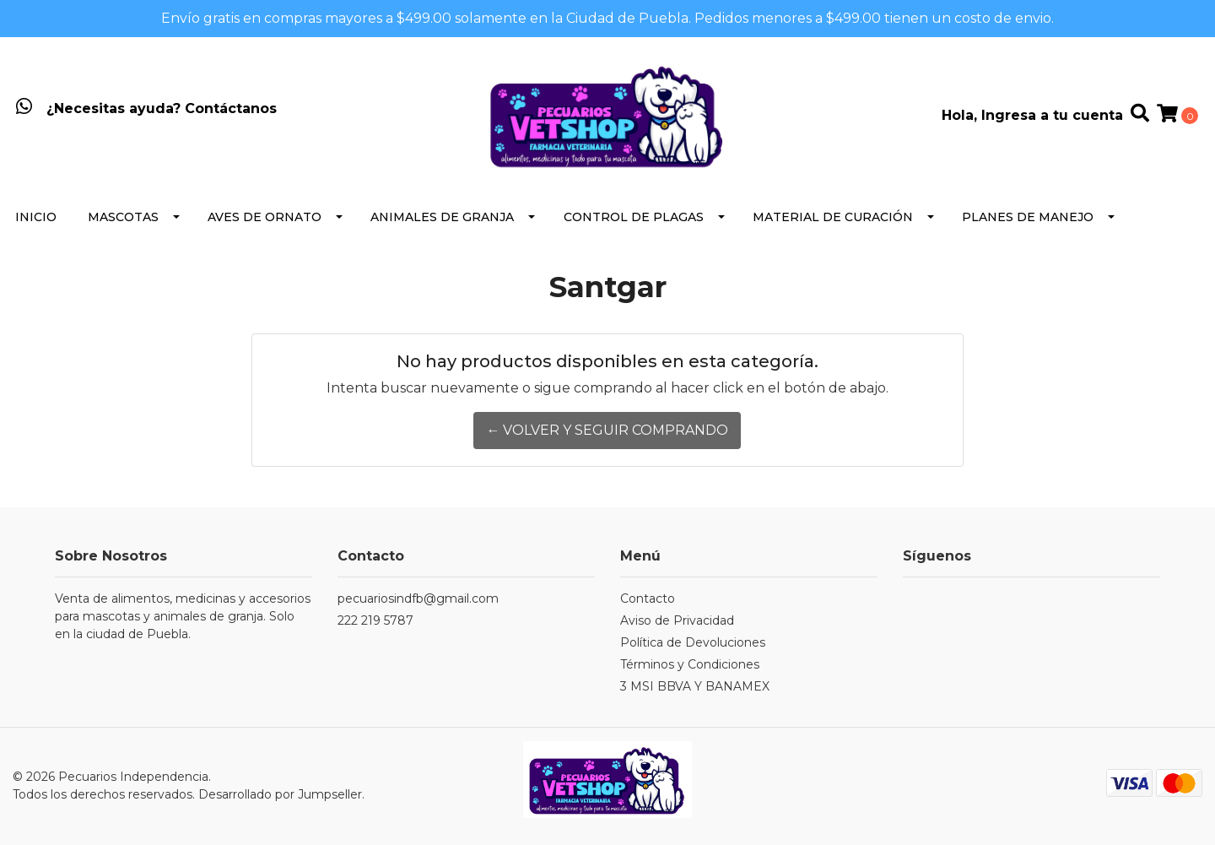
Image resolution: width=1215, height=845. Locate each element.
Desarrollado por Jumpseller (280, 794)
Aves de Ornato (264, 217)
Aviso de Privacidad (677, 620)
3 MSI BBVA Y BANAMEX (695, 686)
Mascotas (123, 217)
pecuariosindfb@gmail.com (418, 598)
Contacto (647, 598)
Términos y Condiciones (689, 664)
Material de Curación (833, 217)
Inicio (36, 217)
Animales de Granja (442, 217)
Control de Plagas (634, 217)
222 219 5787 (375, 620)
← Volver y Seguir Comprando (607, 430)
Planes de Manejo (1028, 217)
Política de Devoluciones (692, 642)
